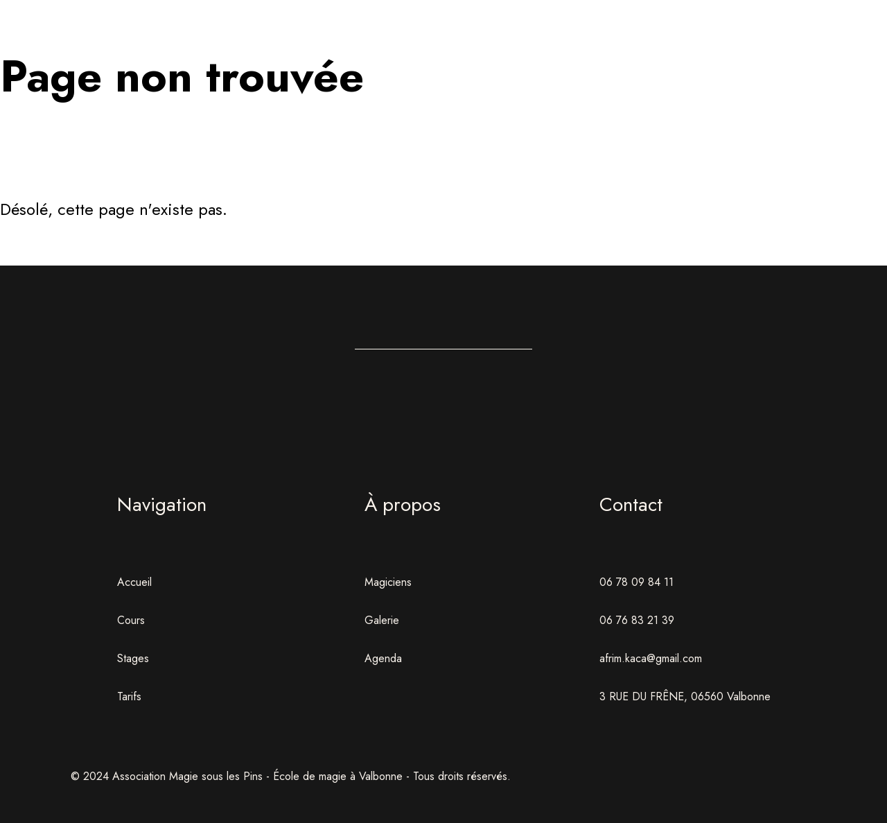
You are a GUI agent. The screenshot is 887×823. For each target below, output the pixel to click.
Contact (813, 45)
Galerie (382, 620)
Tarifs (129, 696)
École (222, 45)
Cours (131, 620)
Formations (369, 45)
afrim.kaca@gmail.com (650, 658)
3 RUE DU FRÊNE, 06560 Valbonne (685, 696)
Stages (517, 45)
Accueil (74, 45)
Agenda (665, 45)
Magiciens (388, 582)
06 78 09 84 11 (636, 582)
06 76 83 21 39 (636, 620)
